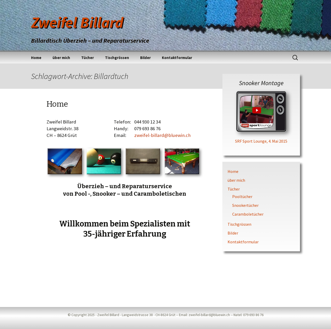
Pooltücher (242, 196)
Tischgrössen (117, 57)
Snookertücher (245, 205)
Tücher (87, 57)
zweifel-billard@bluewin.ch (162, 135)
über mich (61, 57)
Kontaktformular (177, 57)
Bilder (145, 57)
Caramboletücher (248, 214)
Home (36, 57)
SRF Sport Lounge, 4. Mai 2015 (261, 141)
